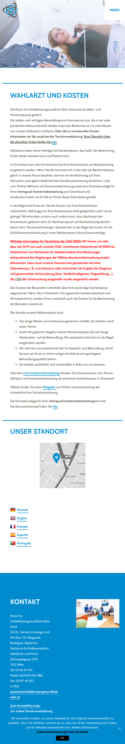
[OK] (119, 728)
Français (22, 526)
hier (54, 142)
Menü (115, 10)
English (22, 518)
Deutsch (22, 510)
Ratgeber (49, 387)
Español (22, 535)
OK (62, 738)
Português (24, 543)
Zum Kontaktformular (25, 706)
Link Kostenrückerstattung (41, 373)
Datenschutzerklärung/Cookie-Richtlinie (62, 732)
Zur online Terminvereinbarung (31, 711)
